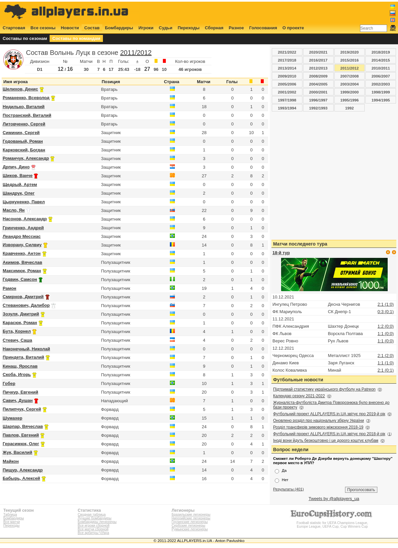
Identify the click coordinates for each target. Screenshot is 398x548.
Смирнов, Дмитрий (23, 296)
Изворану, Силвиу (22, 244)
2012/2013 (318, 68)
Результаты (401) (288, 489)
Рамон (9, 288)
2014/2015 (381, 60)
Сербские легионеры (188, 525)
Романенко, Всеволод (26, 97)
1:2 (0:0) (386, 326)
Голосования (263, 27)
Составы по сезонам (25, 38)
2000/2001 (318, 92)
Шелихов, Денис (20, 89)
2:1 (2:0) (386, 355)
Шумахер (12, 418)
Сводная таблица (92, 514)
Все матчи (11, 522)
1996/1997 (318, 100)
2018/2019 (381, 52)
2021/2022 (287, 52)
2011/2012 (136, 52)
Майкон (11, 461)
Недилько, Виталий (24, 106)
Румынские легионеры (190, 529)
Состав (92, 27)
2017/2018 (287, 60)
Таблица (10, 514)
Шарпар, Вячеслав (23, 426)
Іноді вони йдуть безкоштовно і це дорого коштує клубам (325, 440)
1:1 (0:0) (386, 333)
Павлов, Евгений (21, 435)
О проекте (293, 27)
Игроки (146, 27)
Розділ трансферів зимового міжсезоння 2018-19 (318, 427)
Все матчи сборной (93, 529)
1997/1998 (287, 100)
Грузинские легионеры (189, 522)
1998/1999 (381, 92)
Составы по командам (76, 38)
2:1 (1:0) (386, 304)
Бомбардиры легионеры (97, 522)
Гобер (9, 383)
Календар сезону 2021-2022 (299, 396)
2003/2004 (349, 84)
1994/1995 (381, 100)
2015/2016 (349, 60)
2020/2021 (318, 52)
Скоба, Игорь (17, 374)
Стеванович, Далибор (26, 305)
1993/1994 (287, 108)
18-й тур (281, 252)
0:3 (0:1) (386, 311)
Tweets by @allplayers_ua (334, 498)
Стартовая (14, 27)
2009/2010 (287, 76)
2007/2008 (349, 76)
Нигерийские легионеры (191, 518)
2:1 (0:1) (386, 370)
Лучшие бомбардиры (94, 518)
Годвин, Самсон (20, 279)
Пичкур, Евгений (20, 392)
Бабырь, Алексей (21, 478)
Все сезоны (43, 27)
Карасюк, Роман (20, 322)
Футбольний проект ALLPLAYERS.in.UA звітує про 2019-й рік (329, 414)
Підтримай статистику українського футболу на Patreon (324, 389)
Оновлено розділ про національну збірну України (318, 420)
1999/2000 (349, 92)
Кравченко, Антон (22, 253)
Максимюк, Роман (22, 270)
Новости (70, 27)
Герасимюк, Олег (21, 443)
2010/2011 (381, 68)
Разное (236, 27)
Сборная (214, 27)
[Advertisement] (275, 12)
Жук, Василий (17, 452)
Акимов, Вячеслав (22, 262)
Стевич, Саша (17, 340)
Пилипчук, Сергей (22, 409)
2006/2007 (381, 76)
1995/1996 (349, 100)
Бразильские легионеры (191, 514)
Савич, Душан (18, 400)
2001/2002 (287, 92)
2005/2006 (287, 84)
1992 (349, 108)
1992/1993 (318, 108)
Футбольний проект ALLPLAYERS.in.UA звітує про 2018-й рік (329, 434)
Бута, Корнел (17, 331)
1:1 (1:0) (386, 362)
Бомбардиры (119, 27)
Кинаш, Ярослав (20, 366)
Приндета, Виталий (23, 357)
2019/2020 (349, 52)
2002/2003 (381, 84)
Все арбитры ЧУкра (93, 533)
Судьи (166, 27)
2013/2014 (287, 68)
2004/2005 (318, 84)
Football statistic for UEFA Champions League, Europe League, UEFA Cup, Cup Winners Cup (332, 522)
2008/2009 (318, 76)
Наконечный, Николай (26, 348)
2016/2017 (318, 60)
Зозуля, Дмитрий (21, 313)
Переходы (188, 27)
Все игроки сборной (93, 525)
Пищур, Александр (23, 469)
